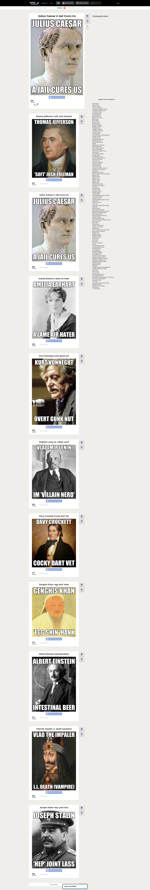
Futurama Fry (96, 161)
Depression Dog (96, 141)
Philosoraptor (96, 224)
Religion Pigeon (96, 237)
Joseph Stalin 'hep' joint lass (54, 807)
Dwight (94, 143)
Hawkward (95, 171)
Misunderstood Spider (98, 209)
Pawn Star (95, 222)
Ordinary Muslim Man (98, 218)
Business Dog (96, 123)
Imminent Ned (96, 189)
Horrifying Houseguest (98, 185)
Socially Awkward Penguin (99, 268)
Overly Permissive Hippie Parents (101, 220)
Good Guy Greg (96, 166)
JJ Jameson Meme (97, 197)
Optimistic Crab (96, 217)
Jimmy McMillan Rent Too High (100, 195)
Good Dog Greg (96, 165)
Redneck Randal (96, 235)
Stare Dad (95, 270)
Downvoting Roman (97, 142)
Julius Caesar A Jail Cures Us (54, 195)
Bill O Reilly (95, 120)
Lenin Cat (95, 204)
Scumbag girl (95, 250)
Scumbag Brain (96, 248)
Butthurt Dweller (96, 125)
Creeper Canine (96, 136)
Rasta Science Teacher (98, 231)
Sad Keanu (95, 240)
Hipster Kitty (95, 182)
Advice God (95, 105)
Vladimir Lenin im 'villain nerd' (54, 442)
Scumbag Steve (96, 254)
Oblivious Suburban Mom (99, 212)
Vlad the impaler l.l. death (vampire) (54, 729)
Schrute (94, 244)
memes (79, 8)
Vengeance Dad (96, 284)
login (118, 3)
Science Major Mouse (98, 245)
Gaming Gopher (96, 163)
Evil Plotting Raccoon (98, 148)
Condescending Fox (97, 130)
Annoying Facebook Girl (99, 110)
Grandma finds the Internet (99, 168)
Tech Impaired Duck (97, 276)
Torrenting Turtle (96, 280)
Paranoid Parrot (96, 221)
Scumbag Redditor (97, 253)
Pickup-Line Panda (97, 227)
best (51, 3)
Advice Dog (95, 103)
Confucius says (96, 132)
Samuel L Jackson (97, 242)
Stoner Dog (95, 271)
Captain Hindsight (97, 126)
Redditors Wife (96, 234)
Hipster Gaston (96, 179)
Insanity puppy (96, 192)
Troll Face (95, 281)
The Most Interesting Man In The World (103, 277)
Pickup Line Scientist (98, 225)
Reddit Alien (95, 232)
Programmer (95, 228)
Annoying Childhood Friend (99, 109)
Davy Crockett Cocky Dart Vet (54, 516)
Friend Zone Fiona (97, 159)
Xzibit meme (95, 287)
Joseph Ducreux (96, 198)
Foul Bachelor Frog (97, 156)
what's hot (44, 3)
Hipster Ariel (95, 175)
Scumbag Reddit (96, 251)
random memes (58, 3)
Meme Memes (96, 208)
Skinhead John (96, 264)
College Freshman (97, 129)
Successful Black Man (98, 274)
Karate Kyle (95, 201)
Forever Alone (96, 155)
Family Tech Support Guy (99, 151)
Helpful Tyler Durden (98, 172)
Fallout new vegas (97, 149)
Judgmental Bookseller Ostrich (100, 199)
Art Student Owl (96, 113)
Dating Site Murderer (98, 139)
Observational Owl (97, 214)
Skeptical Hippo (96, 263)
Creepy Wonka (96, 138)
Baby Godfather (96, 115)
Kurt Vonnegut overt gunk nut (54, 356)
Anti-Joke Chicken (97, 112)
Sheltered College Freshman (100, 258)
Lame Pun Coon (96, 202)
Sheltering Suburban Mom (99, 261)
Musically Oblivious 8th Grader (100, 211)
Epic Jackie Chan (97, 146)
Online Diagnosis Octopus (99, 215)
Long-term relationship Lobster (100, 205)
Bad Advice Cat (96, 116)
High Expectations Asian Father (101, 174)
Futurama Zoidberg (97, 162)
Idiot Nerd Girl (96, 188)
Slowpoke (95, 265)
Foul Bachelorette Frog (98, 158)
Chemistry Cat (96, 128)
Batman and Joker (97, 118)
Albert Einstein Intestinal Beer (54, 654)
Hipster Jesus (96, 181)
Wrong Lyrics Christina (98, 286)
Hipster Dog (95, 178)
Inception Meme (96, 191)
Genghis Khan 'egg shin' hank (54, 584)
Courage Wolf (96, 133)
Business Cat (96, 122)
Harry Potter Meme (97, 184)
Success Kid (95, 273)
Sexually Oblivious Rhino (99, 257)
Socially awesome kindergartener (101, 267)
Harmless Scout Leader (98, 169)
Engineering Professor (98, 145)
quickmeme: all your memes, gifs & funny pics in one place (34, 3)
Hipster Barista (96, 176)
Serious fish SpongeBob (99, 255)
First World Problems (98, 153)
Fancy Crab (95, 152)
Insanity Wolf (95, 194)
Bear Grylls (95, 119)
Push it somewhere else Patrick (101, 230)
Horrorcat (94, 186)
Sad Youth (95, 241)
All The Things (96, 106)
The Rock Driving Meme (99, 278)
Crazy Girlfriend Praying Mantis (100, 135)
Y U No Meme (96, 288)
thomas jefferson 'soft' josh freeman (54, 116)
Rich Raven (95, 238)
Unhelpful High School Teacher (100, 283)
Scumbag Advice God (98, 247)
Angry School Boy (97, 107)
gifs (83, 8)
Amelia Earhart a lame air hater (54, 278)
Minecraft (94, 207)
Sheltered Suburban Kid (98, 260)
